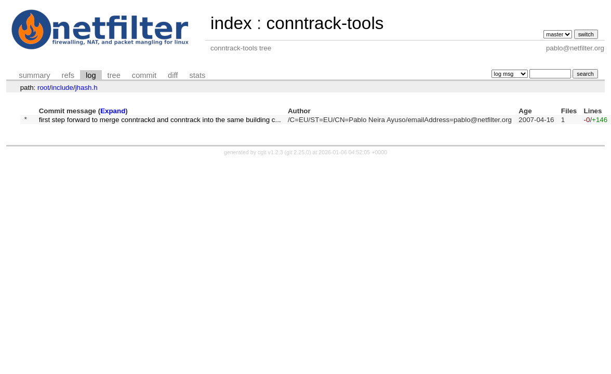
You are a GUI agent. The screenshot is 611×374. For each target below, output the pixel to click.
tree (114, 75)
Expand (112, 111)
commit (144, 75)
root (43, 87)
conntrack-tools (324, 23)
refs (68, 75)
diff (173, 75)
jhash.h (86, 87)
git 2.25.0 (297, 154)
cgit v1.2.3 (270, 154)
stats (197, 75)
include (62, 87)
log (91, 75)
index (231, 23)
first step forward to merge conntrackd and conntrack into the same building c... (160, 120)
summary (34, 75)
